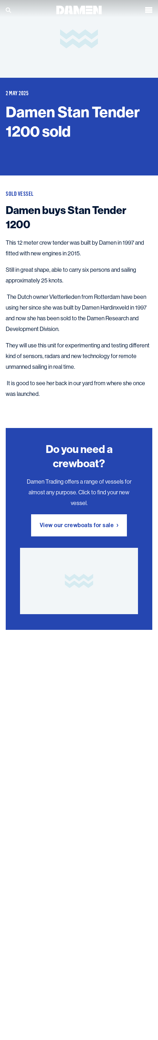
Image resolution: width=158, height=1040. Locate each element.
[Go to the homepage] (79, 8)
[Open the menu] (148, 8)
